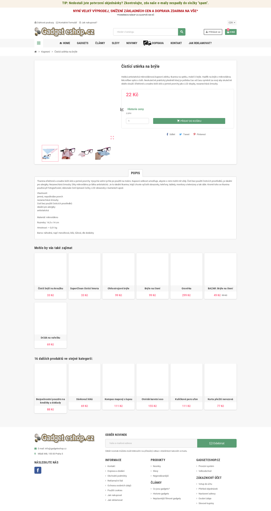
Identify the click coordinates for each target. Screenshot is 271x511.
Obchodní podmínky (117, 476)
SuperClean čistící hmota (84, 288)
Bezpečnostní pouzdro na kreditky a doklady (50, 401)
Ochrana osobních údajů (119, 485)
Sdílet (171, 134)
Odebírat (217, 443)
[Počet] (137, 121)
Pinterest (200, 134)
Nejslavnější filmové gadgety (167, 498)
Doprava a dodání (116, 471)
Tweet (184, 134)
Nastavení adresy (207, 493)
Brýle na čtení (152, 288)
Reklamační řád (115, 480)
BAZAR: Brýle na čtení (220, 288)
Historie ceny (136, 109)
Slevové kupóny (206, 503)
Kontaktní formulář (66, 22)
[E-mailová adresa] (151, 443)
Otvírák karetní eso (152, 399)
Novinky (157, 466)
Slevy (155, 471)
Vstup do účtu (205, 484)
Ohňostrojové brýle (118, 288)
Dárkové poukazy (44, 22)
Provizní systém (206, 466)
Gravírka (186, 288)
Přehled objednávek (208, 488)
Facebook (37, 470)
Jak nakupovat (115, 495)
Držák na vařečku (50, 337)
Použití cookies (115, 490)
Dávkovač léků (84, 399)
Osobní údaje (205, 498)
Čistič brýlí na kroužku (50, 288)
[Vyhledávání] (149, 32)
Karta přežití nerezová (220, 399)
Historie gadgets (161, 493)
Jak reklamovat (115, 500)
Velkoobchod (205, 471)
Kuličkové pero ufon (186, 399)
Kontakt (111, 466)
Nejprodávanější (161, 476)
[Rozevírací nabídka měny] (232, 22)
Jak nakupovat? (88, 22)
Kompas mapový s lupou (118, 399)
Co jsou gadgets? (161, 488)
